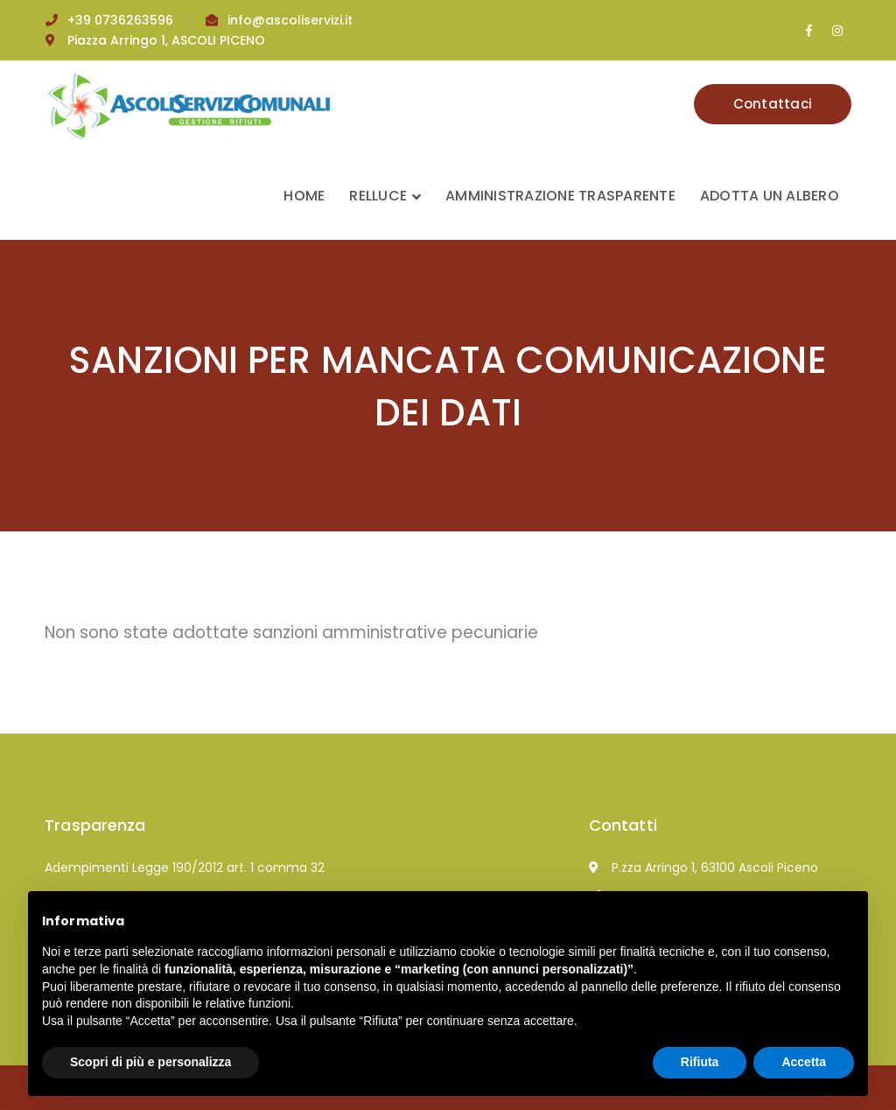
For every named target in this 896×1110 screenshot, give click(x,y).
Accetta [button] (803, 1062)
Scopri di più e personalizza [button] (150, 1062)
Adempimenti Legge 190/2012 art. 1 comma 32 (185, 867)
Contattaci (773, 104)
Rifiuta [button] (700, 1062)
